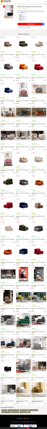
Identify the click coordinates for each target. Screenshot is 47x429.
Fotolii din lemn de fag (33, 410)
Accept (27, 428)
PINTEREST (26, 418)
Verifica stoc (35, 24)
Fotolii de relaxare (23, 410)
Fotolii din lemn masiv (6, 412)
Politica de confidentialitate (24, 421)
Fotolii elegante (23, 412)
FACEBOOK (20, 418)
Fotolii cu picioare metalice (13, 410)
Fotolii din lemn (15, 412)
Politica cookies (33, 421)
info (14, 57)
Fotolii (29, 412)
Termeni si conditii (14, 421)
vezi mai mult (22, 12)
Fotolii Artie (4, 410)
